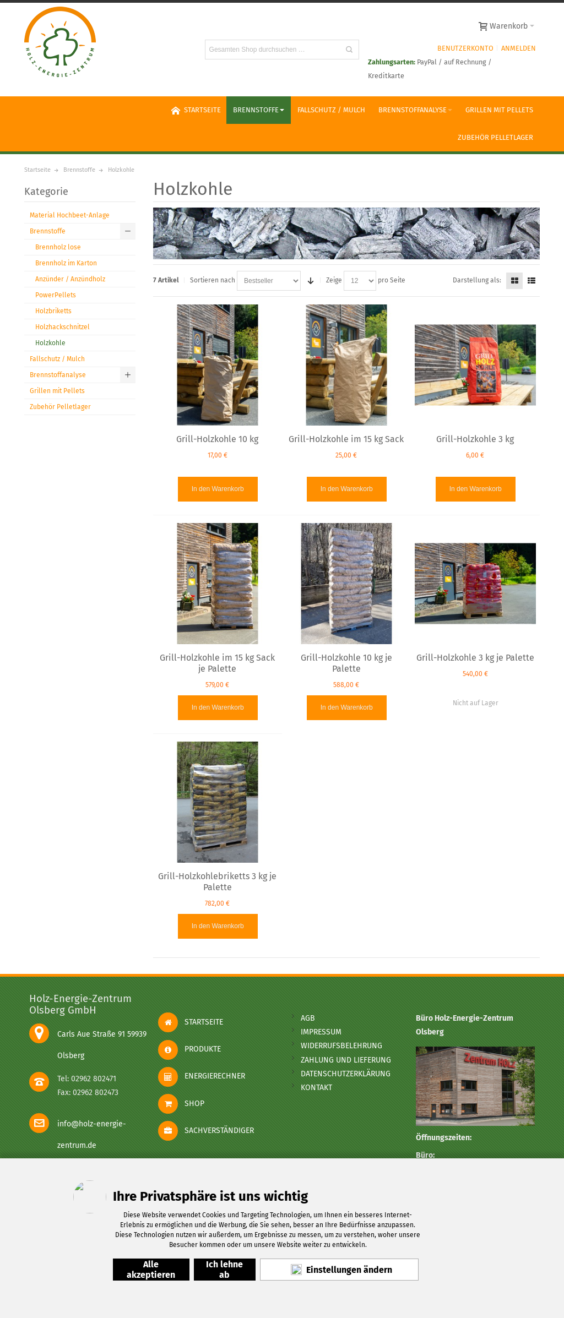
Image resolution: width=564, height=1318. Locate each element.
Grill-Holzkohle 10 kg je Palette (346, 663)
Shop (181, 1103)
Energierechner (201, 1076)
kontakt (316, 1087)
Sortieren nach (212, 280)
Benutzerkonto (465, 48)
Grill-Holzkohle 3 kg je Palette (475, 657)
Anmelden (518, 48)
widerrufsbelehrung (341, 1045)
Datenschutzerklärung (346, 1074)
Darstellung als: (477, 280)
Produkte (189, 1049)
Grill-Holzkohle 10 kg (217, 439)
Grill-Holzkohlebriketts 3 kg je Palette (217, 881)
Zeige (334, 280)
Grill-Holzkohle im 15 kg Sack (346, 439)
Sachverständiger (206, 1130)
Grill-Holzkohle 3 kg (475, 439)
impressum (321, 1032)
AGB (308, 1018)
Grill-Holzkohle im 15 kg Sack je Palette (217, 663)
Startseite (190, 1022)
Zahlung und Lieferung (346, 1060)
